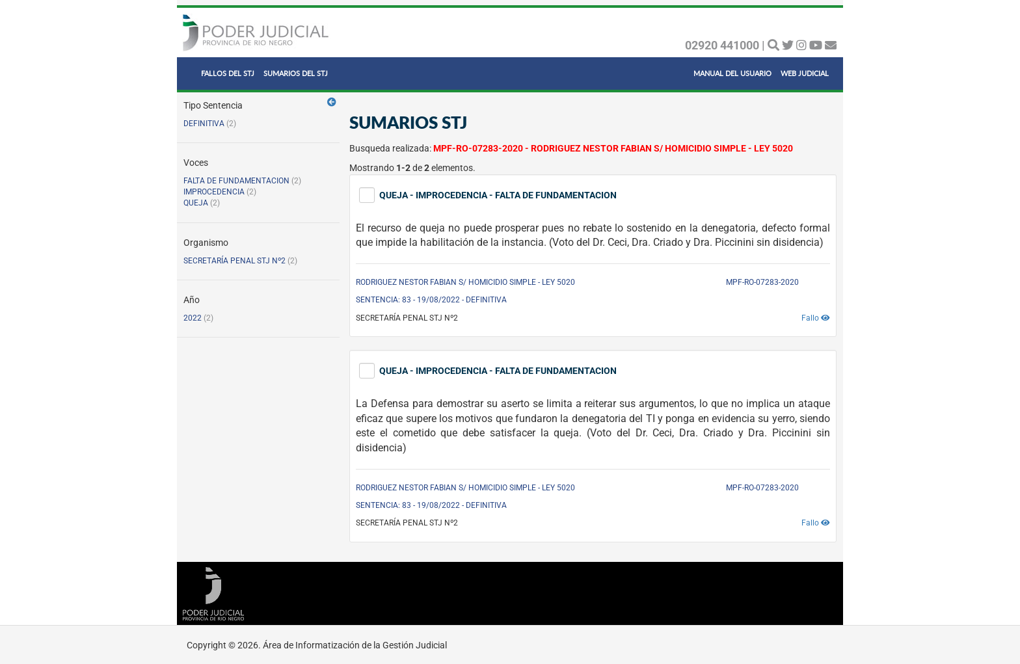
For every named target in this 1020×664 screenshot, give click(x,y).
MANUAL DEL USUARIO (732, 73)
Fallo (815, 318)
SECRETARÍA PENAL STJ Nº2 (234, 260)
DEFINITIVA (203, 123)
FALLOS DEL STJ (227, 73)
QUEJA (195, 202)
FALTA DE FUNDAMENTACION (236, 180)
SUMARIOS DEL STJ (295, 73)
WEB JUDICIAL (805, 73)
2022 (192, 318)
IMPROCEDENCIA (214, 191)
